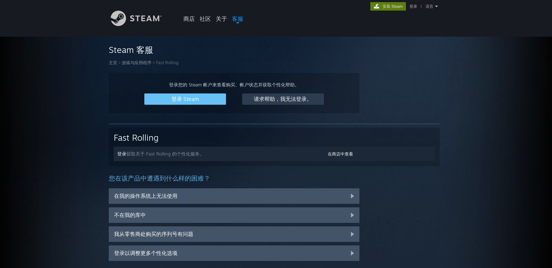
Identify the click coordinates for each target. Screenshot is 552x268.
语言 (429, 6)
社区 (205, 18)
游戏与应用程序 (136, 62)
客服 (237, 18)
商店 (189, 18)
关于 (221, 18)
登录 (413, 6)
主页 (113, 62)
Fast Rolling (136, 137)
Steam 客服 (131, 49)
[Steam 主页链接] (141, 24)
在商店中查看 (340, 154)
